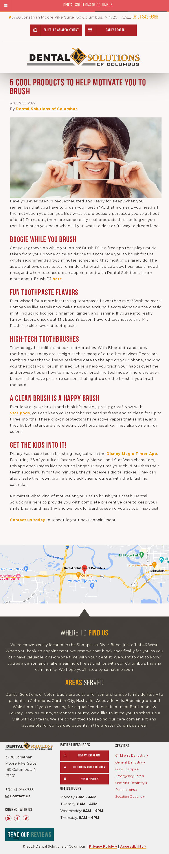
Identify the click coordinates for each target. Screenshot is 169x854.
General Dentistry (128, 762)
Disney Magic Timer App (132, 454)
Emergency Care (128, 776)
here (57, 279)
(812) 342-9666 (140, 17)
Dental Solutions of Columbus (46, 109)
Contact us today (27, 520)
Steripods (20, 413)
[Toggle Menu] (6, 5)
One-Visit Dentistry (130, 783)
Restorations (125, 790)
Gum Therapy (125, 769)
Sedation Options (128, 797)
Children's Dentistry (130, 756)
